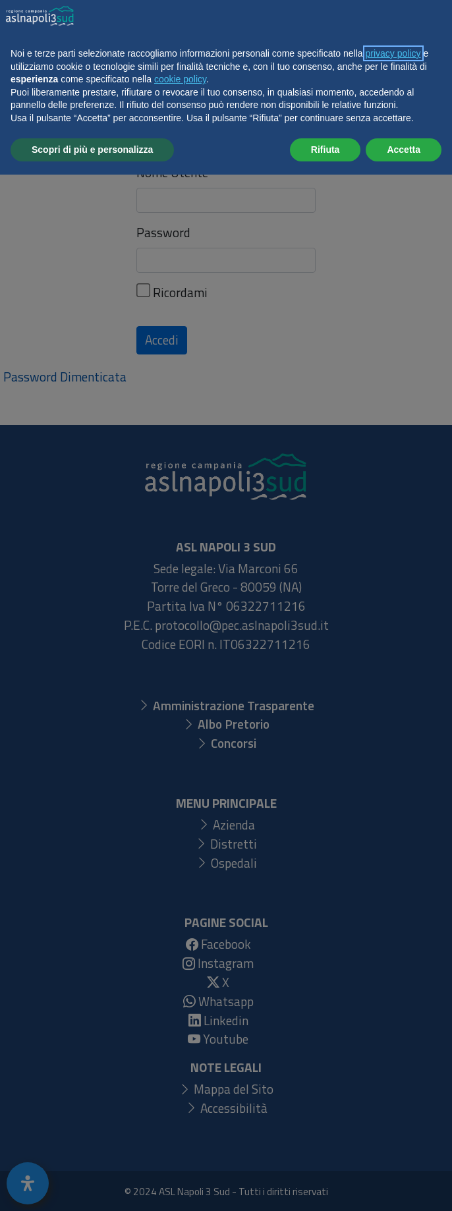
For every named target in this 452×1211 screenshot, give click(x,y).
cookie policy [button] (180, 1115)
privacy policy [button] (393, 1089)
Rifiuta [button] (325, 1185)
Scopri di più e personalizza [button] (92, 1185)
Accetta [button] (403, 1185)
